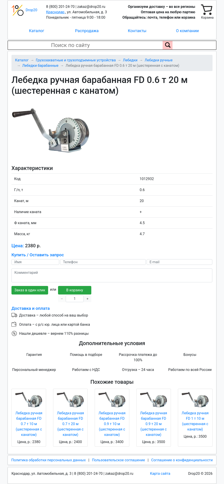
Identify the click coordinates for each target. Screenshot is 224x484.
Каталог (36, 30)
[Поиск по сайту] (167, 45)
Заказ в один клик (29, 290)
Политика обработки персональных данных (48, 460)
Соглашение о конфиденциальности (182, 460)
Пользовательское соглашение (118, 460)
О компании (187, 30)
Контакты (137, 30)
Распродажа (87, 30)
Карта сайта (160, 473)
